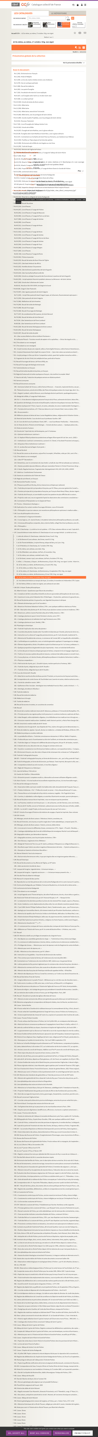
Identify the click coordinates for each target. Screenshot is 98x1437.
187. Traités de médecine (22, 701)
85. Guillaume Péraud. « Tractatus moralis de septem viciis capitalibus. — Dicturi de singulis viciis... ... (46, 339)
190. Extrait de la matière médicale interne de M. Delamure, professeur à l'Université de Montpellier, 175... (47, 711)
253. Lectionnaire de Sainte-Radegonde (26, 888)
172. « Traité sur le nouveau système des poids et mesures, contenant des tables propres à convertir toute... (47, 654)
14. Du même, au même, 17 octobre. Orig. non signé (33, 577)
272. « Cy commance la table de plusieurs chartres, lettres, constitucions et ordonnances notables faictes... (47, 942)
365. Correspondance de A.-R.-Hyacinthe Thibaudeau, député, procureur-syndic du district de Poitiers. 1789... (47, 1182)
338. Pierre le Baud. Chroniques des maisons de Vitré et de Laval (34, 1103)
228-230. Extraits (19, 815)
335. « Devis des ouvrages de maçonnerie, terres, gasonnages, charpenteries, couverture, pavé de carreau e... (47, 1094)
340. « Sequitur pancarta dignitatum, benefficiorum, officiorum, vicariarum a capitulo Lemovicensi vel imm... (46, 1110)
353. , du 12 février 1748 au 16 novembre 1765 (29, 1144)
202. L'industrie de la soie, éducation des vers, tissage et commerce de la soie (38, 746)
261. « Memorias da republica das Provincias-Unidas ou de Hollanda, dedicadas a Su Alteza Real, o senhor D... (47, 913)
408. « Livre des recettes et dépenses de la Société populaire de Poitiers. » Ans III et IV (40, 1290)
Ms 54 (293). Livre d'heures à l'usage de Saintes (28, 241)
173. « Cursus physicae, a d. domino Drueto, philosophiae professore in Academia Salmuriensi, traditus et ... (47, 657)
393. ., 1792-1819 (20, 1265)
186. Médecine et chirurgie (22, 698)
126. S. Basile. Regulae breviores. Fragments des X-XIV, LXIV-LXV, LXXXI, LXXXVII (44, 469)
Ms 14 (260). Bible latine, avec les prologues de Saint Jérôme (33, 115)
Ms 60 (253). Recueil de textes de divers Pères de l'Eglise (31, 260)
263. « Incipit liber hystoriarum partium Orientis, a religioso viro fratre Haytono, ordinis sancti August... (46, 920)
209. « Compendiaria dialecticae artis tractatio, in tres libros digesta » (36, 765)
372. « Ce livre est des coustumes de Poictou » (28, 1201)
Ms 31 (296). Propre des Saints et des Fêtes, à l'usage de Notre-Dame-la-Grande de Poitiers (42, 168)
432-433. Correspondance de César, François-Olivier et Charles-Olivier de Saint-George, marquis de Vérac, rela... (47, 1366)
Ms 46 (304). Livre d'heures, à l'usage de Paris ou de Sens (31, 216)
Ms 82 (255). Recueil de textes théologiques (27, 330)
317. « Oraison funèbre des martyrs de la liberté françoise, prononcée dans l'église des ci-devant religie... (46, 1062)
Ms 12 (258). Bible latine (21, 108)
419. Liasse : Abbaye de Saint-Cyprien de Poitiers (29, 1325)
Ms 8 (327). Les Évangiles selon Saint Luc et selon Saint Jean (33, 96)
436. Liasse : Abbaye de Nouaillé (24, 1376)
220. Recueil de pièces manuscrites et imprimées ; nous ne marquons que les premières (41, 799)
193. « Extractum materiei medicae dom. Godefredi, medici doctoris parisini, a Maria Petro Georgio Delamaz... (47, 720)
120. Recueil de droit (20, 450)
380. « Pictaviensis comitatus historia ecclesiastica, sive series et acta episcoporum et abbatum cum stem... (47, 1224)
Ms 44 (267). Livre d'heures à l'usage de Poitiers (29, 210)
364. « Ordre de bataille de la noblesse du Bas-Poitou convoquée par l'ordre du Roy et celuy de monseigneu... (47, 1179)
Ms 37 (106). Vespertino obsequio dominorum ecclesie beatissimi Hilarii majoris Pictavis (41, 187)
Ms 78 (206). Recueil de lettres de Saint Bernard (28, 317)
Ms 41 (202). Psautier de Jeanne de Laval (26, 200)
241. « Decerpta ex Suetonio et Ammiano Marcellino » (30, 850)
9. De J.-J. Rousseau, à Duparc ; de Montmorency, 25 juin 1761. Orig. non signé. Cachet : (48, 561)
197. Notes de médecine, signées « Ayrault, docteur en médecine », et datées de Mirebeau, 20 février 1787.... (47, 730)
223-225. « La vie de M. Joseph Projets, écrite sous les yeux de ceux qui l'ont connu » (40, 809)
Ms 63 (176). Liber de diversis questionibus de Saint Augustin (33, 270)
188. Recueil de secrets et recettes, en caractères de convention (33, 705)
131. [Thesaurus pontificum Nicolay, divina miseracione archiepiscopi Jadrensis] (39, 485)
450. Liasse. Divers (19, 1420)
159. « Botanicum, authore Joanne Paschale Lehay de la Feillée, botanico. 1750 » (39, 613)
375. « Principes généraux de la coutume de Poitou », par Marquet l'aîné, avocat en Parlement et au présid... (47, 1208)
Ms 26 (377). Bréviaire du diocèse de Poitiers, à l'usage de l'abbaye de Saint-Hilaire (40, 153)
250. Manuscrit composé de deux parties (26, 879)
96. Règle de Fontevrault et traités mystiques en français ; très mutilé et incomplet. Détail (42, 374)
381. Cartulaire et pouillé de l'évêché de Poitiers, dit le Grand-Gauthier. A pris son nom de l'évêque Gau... (46, 1227)
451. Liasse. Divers (19, 1423)
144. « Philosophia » (20, 526)
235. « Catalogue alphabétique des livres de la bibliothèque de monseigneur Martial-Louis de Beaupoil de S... (47, 831)
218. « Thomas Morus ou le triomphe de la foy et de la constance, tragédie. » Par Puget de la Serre (44, 793)
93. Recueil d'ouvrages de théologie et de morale (29, 365)
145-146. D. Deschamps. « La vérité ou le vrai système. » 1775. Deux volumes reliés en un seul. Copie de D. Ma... (47, 529)
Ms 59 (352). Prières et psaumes (24, 257)
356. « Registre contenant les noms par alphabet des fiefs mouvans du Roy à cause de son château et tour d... (46, 1154)
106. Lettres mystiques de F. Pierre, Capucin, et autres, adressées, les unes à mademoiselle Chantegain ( (47, 406)
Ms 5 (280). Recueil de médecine (24, 86)
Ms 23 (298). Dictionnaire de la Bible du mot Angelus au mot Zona (34, 143)
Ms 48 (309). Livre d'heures (22, 222)
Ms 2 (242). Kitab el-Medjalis (23, 77)
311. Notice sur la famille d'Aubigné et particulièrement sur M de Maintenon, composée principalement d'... (47, 1043)
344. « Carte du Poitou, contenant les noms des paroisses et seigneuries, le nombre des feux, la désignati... (47, 1122)
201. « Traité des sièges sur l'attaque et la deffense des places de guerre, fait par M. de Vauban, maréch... (46, 743)
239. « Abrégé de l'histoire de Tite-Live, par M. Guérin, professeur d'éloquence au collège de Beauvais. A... (47, 844)
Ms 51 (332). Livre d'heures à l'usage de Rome (28, 232)
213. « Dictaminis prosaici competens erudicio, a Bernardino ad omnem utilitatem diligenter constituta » (46, 777)
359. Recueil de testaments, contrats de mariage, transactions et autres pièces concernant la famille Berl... (47, 1163)
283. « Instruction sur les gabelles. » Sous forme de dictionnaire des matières (37, 955)
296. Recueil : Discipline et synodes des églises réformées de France (35, 996)
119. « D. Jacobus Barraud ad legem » (29, 447)
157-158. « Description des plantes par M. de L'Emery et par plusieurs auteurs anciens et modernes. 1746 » (46, 610)
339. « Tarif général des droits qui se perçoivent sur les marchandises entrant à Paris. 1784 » (42, 1107)
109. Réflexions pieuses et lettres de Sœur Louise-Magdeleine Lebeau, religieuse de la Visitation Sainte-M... (47, 415)
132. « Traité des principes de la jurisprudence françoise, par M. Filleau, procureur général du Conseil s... (46, 488)
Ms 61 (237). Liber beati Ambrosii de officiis (27, 263)
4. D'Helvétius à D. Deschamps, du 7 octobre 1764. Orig (34, 546)
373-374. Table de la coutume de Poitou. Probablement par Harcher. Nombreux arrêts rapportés (44, 1205)
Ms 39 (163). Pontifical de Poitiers (24, 194)
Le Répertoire (59, 13)
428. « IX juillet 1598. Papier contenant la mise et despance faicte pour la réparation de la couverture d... (46, 1353)
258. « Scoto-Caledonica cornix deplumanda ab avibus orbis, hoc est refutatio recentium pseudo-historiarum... (47, 904)
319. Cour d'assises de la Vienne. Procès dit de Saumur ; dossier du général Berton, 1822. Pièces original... (47, 1069)
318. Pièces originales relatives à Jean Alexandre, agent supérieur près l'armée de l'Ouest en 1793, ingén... (47, 1065)
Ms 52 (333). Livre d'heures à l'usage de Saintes (28, 235)
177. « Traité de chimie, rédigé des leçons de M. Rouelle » (31, 670)
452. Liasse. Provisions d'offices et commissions (29, 1426)
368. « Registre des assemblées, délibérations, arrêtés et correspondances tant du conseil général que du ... (47, 1189)
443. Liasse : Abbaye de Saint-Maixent (26, 1398)
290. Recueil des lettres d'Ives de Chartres (27, 977)
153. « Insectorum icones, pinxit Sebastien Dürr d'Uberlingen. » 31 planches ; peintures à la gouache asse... (47, 597)
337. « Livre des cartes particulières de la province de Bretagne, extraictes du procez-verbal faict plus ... (46, 1100)
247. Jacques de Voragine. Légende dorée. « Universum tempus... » (34, 869)
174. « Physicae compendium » (23, 660)
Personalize (62, 1433)
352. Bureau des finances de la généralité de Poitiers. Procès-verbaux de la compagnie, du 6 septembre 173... (47, 1141)
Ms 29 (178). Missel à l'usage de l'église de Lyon (28, 162)
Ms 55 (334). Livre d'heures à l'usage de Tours (28, 244)
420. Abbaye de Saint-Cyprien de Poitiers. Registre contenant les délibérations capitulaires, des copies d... (47, 1328)
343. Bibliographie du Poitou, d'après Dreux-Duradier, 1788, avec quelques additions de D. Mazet (44, 1119)
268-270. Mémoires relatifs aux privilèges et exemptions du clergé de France (37, 936)
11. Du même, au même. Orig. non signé (29, 568)
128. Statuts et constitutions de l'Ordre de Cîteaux (29, 475)
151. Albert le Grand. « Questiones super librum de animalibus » (33, 591)
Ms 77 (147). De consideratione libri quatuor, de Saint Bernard (33, 314)
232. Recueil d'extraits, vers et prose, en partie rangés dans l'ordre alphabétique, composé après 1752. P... (46, 822)
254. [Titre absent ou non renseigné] (25, 891)
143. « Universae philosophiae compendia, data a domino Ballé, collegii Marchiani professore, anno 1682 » (47, 523)
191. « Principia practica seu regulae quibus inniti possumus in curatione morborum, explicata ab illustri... (47, 714)
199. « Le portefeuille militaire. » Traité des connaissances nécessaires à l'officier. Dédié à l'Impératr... (45, 736)
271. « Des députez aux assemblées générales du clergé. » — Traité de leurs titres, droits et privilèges (45, 939)
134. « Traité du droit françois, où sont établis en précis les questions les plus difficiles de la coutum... (45, 494)
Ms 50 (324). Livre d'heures (22, 229)
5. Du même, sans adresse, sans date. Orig (30, 549)
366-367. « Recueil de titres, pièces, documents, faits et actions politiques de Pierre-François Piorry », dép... (47, 1186)
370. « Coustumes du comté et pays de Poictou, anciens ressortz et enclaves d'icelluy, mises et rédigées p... (46, 1195)
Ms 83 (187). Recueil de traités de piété (26, 333)
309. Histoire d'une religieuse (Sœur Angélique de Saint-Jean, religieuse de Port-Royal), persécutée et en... (47, 1037)
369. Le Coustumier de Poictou (23, 1192)
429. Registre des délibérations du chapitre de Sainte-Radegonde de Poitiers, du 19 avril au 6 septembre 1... (47, 1357)
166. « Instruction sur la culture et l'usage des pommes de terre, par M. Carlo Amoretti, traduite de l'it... (46, 635)
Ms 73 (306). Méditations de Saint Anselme (27, 301)
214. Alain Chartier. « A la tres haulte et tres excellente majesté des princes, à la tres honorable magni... (46, 780)
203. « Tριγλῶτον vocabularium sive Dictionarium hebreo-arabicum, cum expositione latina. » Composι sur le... (47, 749)
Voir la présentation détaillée (72, 63)
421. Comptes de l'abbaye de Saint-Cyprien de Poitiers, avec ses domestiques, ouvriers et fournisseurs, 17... (47, 1331)
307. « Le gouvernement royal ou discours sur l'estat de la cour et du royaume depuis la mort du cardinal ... (47, 1031)
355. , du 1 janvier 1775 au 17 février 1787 (28, 1151)
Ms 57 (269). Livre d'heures (22, 251)
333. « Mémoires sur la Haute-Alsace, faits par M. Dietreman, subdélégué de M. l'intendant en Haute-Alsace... (47, 1088)
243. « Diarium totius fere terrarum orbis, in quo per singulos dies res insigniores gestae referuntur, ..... (46, 856)
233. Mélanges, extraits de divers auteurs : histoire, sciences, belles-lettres (37, 825)
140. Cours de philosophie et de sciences (26, 513)
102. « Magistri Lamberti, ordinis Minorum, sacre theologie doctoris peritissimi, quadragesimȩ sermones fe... (46, 393)
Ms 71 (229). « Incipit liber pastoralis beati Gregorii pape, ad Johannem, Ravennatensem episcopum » (45, 295)
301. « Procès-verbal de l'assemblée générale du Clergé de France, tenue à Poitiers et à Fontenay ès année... (46, 1012)
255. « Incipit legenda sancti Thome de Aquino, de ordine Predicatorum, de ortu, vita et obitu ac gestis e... (47, 894)
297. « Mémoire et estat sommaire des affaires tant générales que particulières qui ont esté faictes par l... (46, 999)
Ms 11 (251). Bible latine (21, 105)
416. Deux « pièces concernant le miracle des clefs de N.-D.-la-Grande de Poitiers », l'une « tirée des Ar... (46, 1315)
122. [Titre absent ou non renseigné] (25, 456)
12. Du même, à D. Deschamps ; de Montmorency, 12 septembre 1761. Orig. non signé (43, 571)
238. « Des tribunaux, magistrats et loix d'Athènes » (30, 841)
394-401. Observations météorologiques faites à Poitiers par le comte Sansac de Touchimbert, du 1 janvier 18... (47, 1268)
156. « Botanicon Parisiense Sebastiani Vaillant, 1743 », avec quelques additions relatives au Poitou (45, 606)
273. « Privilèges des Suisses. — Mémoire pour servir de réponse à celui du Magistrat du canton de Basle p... (47, 945)
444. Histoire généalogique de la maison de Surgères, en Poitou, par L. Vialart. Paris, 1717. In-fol (44, 1401)
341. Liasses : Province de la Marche (25, 1113)
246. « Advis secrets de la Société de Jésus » (27, 866)
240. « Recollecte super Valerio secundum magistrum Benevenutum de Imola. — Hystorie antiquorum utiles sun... (47, 847)
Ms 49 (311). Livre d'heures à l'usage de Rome (28, 225)
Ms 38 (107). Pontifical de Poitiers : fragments (28, 191)
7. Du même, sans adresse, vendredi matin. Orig (32, 555)
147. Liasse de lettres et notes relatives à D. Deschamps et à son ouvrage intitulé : (46, 532)
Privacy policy (82, 1433)
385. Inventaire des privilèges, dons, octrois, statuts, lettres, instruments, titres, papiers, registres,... (45, 1239)
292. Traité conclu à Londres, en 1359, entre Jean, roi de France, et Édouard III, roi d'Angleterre (43, 983)
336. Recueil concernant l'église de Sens (26, 1097)
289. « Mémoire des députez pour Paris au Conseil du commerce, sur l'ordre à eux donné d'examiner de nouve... (47, 974)
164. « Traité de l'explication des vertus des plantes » (30, 629)
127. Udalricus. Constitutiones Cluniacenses (28, 472)
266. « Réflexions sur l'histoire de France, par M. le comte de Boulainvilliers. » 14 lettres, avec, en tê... (45, 929)
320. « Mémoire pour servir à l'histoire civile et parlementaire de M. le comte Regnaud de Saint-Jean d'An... (47, 1072)
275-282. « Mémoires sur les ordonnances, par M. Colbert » (32, 951)
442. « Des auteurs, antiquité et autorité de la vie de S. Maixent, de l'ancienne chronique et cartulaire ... (46, 1395)
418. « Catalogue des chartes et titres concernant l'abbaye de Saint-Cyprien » (38, 1322)
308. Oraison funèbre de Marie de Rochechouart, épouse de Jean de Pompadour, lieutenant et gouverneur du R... (47, 1034)
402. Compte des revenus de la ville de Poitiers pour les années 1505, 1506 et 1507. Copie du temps (44, 1271)
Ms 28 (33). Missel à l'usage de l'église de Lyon (28, 159)
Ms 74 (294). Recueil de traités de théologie (27, 304)
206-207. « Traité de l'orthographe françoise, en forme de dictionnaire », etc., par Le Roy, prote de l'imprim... (47, 758)
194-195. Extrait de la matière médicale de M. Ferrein (30, 724)
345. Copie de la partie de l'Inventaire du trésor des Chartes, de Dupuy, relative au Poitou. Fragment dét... (47, 1126)
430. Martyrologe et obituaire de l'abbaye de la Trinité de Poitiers (34, 1360)
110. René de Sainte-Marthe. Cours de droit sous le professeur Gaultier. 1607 (37, 418)
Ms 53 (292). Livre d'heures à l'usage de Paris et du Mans (31, 238)
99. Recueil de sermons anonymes (24, 384)
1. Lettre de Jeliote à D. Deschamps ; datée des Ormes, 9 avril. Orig (37, 536)
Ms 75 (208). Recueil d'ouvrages (24, 308)
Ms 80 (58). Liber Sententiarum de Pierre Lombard (29, 323)
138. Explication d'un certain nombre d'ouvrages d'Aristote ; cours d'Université (38, 507)
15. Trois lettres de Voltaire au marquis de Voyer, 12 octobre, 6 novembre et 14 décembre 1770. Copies (47, 580)
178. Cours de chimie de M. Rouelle (25, 673)
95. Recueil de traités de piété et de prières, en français (31, 371)
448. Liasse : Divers (20, 1414)
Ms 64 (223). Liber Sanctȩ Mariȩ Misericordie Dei (29, 273)
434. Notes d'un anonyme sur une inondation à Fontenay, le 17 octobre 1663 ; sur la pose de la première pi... (47, 1369)
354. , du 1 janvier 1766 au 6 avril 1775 (27, 1148)
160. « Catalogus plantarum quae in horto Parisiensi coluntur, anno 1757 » (37, 616)
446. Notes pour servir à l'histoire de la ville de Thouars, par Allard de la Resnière (39, 1407)
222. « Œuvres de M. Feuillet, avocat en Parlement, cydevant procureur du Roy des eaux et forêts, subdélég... (47, 806)
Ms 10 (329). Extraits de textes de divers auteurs (29, 102)
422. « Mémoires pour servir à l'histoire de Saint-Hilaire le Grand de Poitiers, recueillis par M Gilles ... (45, 1334)
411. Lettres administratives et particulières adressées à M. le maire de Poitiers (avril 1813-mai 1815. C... (46, 1300)
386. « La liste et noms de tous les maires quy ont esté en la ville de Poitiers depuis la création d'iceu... (45, 1243)
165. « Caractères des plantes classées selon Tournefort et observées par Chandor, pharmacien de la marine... (47, 632)
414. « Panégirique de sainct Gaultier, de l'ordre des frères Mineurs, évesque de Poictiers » (42, 1309)
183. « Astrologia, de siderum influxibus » (26, 689)
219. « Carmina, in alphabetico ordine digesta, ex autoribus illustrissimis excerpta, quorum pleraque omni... (47, 796)
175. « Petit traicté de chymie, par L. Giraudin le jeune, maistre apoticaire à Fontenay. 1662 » (42, 663)
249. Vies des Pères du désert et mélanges (27, 875)
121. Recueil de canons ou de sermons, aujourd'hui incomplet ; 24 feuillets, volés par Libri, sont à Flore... (46, 453)
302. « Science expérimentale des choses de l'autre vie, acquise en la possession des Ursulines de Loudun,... (47, 1015)
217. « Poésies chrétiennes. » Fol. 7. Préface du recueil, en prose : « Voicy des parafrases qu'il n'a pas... (45, 790)
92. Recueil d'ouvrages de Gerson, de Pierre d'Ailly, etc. (31, 361)
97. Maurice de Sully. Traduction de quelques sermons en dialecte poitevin (37, 377)
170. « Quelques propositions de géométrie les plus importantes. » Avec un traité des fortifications (44, 648)
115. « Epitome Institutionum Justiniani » (27, 434)
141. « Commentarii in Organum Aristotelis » (28, 517)
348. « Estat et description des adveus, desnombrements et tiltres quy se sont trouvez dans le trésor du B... (46, 1132)
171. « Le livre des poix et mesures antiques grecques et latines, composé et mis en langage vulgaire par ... (47, 651)
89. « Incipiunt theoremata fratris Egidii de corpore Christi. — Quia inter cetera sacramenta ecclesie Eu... (46, 352)
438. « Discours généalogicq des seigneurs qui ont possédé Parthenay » (36, 1382)
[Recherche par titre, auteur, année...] (47, 18)
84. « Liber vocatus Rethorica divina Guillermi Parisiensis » (32, 336)
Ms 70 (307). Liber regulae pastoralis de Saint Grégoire (31, 292)
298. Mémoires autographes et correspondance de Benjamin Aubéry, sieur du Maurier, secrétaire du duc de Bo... (46, 1002)
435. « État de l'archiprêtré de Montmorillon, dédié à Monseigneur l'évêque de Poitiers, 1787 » (43, 1372)
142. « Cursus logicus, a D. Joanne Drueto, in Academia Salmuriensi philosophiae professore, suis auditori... (47, 520)
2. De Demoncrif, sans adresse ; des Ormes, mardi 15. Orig (35, 539)
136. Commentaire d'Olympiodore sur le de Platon (32, 501)
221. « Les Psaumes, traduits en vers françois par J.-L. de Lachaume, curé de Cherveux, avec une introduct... (47, 803)
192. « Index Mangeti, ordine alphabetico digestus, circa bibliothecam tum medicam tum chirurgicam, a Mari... (47, 717)
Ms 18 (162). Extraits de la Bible (24, 127)
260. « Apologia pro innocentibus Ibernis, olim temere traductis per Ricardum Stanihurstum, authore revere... (47, 910)
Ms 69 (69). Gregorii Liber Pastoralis (25, 289)
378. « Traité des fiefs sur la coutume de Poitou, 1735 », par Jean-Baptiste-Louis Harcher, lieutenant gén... (47, 1217)
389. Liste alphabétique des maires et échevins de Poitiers (32, 1252)
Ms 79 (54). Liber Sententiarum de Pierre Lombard (29, 320)
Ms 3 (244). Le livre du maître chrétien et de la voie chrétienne (33, 80)
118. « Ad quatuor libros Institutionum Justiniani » (29, 444)
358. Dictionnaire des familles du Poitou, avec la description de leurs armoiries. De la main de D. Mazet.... (47, 1160)
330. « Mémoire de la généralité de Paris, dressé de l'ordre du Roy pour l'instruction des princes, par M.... (46, 1078)
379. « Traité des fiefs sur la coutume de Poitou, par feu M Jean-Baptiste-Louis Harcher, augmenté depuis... (47, 1220)
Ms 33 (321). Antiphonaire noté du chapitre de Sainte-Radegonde (34, 175)
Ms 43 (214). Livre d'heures (22, 206)
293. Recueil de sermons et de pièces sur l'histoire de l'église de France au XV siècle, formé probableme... (46, 986)
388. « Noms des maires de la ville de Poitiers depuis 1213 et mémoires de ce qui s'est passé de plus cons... (46, 1249)
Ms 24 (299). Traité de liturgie (23, 146)
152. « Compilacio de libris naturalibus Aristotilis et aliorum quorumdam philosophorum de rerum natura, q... (47, 594)
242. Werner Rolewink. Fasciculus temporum (28, 853)
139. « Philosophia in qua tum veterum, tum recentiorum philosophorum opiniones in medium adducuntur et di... (46, 510)
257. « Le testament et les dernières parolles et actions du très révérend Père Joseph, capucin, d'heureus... (47, 901)
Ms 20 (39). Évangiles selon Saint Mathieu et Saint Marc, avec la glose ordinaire (39, 134)
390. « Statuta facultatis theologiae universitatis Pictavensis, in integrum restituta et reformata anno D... (47, 1255)
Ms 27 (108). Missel (20, 156)
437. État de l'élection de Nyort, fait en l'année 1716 (30, 1379)
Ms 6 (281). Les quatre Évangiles (24, 89)
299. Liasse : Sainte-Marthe (22, 1005)
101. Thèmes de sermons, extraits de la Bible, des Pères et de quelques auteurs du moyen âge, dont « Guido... (47, 390)
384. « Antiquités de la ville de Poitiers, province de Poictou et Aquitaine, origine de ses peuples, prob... (46, 1236)
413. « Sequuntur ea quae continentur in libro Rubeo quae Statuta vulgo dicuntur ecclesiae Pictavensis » (46, 1306)
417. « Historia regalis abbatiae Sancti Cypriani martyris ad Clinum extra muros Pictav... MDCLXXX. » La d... (47, 1319)
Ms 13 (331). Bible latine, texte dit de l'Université (29, 111)
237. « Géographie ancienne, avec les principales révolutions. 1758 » (35, 837)
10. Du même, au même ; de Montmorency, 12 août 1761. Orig (36, 565)
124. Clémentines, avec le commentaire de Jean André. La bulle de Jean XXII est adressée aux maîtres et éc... (47, 463)
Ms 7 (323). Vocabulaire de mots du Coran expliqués (30, 92)
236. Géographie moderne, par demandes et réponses (30, 834)
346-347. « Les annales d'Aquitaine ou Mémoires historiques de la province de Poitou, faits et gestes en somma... (46, 1129)
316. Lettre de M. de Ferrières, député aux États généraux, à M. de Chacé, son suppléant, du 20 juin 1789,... (47, 1059)
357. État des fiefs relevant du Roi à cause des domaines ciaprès (34, 1157)
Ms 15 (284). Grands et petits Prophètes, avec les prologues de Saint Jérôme (37, 118)
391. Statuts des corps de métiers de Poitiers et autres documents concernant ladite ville (41, 1258)
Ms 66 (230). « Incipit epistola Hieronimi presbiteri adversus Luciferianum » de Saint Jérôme (42, 279)
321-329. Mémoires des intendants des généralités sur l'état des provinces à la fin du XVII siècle (43, 1075)
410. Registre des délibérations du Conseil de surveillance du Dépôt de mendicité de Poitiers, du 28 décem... (47, 1296)
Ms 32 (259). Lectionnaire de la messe (25, 172)
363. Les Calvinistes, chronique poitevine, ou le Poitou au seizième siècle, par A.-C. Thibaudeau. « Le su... (47, 1176)
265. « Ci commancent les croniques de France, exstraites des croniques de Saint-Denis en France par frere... (47, 926)
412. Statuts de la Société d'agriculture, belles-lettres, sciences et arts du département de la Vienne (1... (46, 1303)
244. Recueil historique (21, 860)
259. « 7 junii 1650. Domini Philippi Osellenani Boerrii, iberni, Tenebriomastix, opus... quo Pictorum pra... (47, 907)
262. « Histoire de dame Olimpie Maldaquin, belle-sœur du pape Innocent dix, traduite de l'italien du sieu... (47, 917)
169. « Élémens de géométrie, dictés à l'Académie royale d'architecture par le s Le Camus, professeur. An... (47, 644)
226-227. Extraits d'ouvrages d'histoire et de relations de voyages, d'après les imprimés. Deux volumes (46, 812)
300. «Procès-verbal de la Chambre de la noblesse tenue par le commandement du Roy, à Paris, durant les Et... (47, 1008)
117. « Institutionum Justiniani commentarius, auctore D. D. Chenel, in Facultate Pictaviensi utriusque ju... (47, 441)
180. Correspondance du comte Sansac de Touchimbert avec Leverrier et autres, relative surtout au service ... (47, 679)
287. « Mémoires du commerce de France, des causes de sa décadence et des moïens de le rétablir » (44, 967)
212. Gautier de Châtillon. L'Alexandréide (27, 774)
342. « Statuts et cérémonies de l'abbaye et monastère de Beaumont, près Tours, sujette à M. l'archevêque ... (47, 1116)
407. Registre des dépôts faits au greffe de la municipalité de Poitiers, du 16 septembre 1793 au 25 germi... (47, 1287)
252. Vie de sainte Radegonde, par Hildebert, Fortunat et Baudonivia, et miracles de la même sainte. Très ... (46, 885)
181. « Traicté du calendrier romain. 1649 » (27, 682)
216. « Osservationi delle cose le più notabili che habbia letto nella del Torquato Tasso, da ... (47, 787)
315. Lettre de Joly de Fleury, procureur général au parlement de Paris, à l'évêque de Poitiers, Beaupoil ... (46, 1056)
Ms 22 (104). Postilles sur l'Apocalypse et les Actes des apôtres (33, 140)
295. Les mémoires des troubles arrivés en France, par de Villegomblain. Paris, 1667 (40, 993)
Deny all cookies (39, 1433)
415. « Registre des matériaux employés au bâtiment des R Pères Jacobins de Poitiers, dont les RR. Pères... (47, 1312)
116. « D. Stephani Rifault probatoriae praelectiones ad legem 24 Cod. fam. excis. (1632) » (46, 437)
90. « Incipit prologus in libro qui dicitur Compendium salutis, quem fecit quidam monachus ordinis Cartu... (46, 355)
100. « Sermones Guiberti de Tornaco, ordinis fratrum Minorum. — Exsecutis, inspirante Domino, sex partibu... (47, 387)
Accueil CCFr (15, 33)
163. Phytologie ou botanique (23, 625)
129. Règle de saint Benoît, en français (26, 479)
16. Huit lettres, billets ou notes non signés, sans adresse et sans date (37, 584)
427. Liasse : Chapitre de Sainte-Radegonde (27, 1350)
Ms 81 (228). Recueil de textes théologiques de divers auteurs (33, 327)
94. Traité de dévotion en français (24, 368)
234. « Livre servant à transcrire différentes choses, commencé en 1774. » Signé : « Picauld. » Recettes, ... (46, 828)
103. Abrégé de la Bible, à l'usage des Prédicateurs (29, 396)
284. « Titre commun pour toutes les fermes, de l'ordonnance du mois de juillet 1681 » (40, 958)
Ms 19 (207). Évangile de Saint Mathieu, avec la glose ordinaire (33, 130)
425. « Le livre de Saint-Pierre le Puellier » (27, 1344)
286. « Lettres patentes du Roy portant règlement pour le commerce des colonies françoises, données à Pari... (47, 964)
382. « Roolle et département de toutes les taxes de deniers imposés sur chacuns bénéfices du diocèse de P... (47, 1230)
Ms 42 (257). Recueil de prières (23, 203)
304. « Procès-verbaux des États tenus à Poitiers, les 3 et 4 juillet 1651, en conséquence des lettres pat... (46, 1021)
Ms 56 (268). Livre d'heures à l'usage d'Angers (28, 248)
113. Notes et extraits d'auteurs (24, 428)
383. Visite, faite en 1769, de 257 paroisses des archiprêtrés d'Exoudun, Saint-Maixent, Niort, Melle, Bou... (47, 1233)
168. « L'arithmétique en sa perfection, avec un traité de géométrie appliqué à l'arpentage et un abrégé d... (47, 641)
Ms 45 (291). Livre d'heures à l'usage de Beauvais (29, 213)
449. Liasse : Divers (20, 1417)
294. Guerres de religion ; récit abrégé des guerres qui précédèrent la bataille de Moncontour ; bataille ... (46, 989)
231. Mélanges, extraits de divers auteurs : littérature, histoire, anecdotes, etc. (38, 818)
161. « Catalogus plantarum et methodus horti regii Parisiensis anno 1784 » (37, 619)
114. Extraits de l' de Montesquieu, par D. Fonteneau (35, 431)
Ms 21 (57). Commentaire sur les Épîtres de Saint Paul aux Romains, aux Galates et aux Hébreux (44, 137)
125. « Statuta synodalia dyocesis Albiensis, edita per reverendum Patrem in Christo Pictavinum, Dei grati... (47, 466)
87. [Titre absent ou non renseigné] (25, 346)
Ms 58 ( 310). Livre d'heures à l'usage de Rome (28, 254)
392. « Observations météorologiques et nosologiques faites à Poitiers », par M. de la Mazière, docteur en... (47, 1262)
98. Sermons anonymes (21, 380)
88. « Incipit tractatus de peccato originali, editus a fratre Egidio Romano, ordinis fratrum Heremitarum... (47, 349)
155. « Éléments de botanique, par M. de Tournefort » (30, 603)
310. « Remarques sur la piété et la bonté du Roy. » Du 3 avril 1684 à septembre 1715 (40, 1040)
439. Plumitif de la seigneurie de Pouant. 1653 (28, 1385)
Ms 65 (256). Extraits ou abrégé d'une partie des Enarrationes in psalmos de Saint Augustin (42, 276)
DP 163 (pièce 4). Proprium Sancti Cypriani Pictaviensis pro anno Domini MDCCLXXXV (41, 184)
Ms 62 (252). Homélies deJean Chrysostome (27, 267)
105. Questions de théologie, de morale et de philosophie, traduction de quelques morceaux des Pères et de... (47, 403)
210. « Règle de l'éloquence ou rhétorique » (27, 768)
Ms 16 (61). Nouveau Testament (24, 121)
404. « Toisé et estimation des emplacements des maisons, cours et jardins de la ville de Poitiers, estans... (47, 1277)
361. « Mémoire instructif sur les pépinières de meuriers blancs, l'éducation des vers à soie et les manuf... (46, 1170)
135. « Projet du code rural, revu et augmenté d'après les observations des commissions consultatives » (46, 498)
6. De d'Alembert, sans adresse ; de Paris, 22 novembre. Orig (35, 552)
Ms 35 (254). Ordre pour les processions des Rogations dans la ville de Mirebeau (39, 181)
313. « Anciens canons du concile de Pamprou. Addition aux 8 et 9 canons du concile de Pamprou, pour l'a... (47, 1049)
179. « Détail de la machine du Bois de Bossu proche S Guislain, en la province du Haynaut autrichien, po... (47, 676)
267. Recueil (18, 932)
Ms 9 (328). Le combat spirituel (23, 99)
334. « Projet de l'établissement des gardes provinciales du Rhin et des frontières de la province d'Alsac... (46, 1091)
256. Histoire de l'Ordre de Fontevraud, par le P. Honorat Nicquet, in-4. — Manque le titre (42, 898)
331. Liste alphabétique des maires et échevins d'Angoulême (33, 1081)
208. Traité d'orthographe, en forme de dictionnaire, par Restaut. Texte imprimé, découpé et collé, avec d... (47, 762)
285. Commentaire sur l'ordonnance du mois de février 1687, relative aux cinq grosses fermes (43, 961)
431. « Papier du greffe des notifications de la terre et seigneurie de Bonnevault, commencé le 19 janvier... (47, 1363)
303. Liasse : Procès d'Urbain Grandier (26, 1018)
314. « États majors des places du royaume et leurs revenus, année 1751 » (36, 1053)
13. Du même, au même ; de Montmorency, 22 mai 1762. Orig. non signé (39, 574)
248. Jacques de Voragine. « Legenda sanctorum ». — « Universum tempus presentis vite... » (42, 872)
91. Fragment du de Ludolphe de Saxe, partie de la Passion (37, 358)
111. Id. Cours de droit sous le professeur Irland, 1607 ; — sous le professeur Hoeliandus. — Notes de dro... (46, 422)
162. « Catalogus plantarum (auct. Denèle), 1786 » (29, 622)
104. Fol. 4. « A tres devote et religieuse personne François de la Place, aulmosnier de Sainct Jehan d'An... (46, 399)
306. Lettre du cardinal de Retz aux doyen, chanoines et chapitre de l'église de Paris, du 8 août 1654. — (46, 1027)
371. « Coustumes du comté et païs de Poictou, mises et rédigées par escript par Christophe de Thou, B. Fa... (47, 1198)
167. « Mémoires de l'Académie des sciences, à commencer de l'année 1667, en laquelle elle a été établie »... (47, 638)
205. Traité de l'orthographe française (26, 755)
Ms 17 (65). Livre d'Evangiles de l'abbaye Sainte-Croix (31, 124)
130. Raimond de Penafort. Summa (25, 482)
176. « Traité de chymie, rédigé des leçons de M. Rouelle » (31, 667)
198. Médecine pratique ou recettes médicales (28, 733)
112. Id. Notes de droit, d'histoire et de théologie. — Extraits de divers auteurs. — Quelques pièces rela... (46, 425)
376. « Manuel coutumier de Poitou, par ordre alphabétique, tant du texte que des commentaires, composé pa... (47, 1211)
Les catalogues (23, 13)
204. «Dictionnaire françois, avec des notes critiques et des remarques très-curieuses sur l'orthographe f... (47, 752)
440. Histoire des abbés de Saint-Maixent (27, 1388)
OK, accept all (16, 1433)
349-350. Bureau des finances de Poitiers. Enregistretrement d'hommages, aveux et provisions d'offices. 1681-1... (47, 1135)
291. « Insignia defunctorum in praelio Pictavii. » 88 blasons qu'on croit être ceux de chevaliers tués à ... (46, 980)
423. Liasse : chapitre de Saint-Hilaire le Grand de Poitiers (32, 1338)
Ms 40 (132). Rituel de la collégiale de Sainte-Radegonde (31, 197)
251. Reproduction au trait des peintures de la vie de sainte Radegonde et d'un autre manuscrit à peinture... (47, 882)
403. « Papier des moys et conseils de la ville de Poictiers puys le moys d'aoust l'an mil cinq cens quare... (46, 1274)
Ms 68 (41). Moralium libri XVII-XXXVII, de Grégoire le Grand (32, 286)
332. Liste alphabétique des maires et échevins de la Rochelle (33, 1084)
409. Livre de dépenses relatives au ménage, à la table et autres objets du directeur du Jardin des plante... (47, 1293)
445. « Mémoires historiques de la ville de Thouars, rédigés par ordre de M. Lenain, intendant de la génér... (47, 1404)
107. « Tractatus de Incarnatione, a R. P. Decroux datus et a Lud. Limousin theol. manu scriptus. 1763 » (46, 409)
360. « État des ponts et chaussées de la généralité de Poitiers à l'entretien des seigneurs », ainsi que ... (46, 1167)
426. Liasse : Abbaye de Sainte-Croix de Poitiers (29, 1347)
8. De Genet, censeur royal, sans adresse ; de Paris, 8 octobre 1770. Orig (39, 558)
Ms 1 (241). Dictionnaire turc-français (25, 73)
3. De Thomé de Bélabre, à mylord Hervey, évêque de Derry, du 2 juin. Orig (40, 542)
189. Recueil (18, 708)
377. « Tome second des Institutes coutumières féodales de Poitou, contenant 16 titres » (41, 1214)
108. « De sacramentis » (21, 412)
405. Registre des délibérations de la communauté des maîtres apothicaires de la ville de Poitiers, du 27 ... (47, 1281)
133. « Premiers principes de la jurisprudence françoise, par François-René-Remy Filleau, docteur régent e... (47, 491)
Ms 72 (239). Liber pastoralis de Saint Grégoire (28, 298)
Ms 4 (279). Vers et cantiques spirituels (26, 83)
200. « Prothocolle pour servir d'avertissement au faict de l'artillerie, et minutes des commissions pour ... (46, 739)
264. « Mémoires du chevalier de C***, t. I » (27, 923)
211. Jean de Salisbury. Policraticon (25, 771)
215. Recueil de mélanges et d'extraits (26, 784)
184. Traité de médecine (21, 692)
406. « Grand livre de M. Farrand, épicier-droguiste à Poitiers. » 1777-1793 (36, 1284)
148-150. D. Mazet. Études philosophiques (27, 587)
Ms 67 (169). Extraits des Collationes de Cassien (29, 282)
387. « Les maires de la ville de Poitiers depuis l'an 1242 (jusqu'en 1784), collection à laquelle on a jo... (46, 1246)
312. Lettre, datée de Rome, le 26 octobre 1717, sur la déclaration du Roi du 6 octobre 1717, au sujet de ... (46, 1046)
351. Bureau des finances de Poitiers (25, 1138)
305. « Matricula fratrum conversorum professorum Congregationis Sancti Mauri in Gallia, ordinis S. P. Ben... (47, 1024)
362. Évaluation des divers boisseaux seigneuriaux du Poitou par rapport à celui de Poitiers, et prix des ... (47, 1173)
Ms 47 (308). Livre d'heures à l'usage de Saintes (28, 219)
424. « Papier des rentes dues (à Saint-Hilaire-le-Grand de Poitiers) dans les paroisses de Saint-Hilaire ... (46, 1341)
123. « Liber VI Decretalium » (23, 460)
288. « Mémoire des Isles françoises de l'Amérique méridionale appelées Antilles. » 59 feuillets (43, 970)
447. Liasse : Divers (20, 1410)
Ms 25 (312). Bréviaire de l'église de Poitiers (27, 149)
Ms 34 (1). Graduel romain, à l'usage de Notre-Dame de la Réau (33, 178)
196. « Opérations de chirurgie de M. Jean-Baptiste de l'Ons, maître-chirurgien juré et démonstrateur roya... (47, 727)
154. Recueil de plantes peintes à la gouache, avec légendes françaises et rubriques (40, 600)
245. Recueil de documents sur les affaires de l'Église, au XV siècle (35, 863)
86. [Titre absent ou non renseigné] (25, 342)
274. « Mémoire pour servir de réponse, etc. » (28, 948)
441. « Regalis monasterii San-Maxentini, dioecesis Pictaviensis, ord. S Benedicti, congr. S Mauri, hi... (46, 1391)
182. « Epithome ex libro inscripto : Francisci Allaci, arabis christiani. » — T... (46, 686)
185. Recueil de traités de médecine (25, 695)
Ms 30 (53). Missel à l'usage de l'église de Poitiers (29, 165)
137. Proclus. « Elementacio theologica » (26, 504)
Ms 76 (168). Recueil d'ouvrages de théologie (28, 311)
